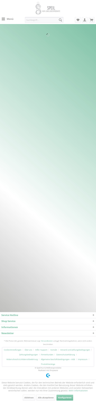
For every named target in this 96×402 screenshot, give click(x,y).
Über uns (28, 350)
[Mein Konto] (84, 20)
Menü (7, 18)
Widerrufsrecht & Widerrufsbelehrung (22, 359)
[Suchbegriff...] (44, 20)
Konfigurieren (64, 397)
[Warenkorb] (91, 20)
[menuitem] (7, 19)
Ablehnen (29, 397)
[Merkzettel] (78, 20)
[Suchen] (60, 20)
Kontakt (53, 350)
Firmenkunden (47, 354)
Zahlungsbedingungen (28, 354)
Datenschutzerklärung (65, 354)
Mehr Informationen (78, 390)
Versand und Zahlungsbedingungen (75, 350)
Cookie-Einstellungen (12, 350)
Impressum (82, 359)
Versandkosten (47, 341)
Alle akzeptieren (46, 397)
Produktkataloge (48, 364)
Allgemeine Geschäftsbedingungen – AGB (58, 359)
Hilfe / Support (41, 350)
